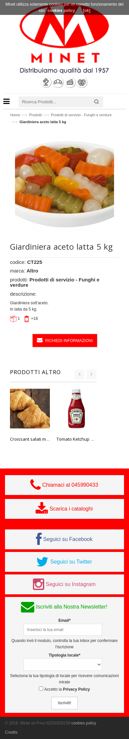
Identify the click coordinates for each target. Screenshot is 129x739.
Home (15, 115)
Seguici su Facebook (68, 539)
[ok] (86, 10)
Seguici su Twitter (71, 562)
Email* (65, 620)
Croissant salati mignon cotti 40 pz (44, 439)
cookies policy (83, 723)
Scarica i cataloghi (71, 509)
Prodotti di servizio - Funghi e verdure (81, 115)
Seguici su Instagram (70, 584)
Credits (11, 732)
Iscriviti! (64, 703)
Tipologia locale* (64, 655)
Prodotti (35, 115)
